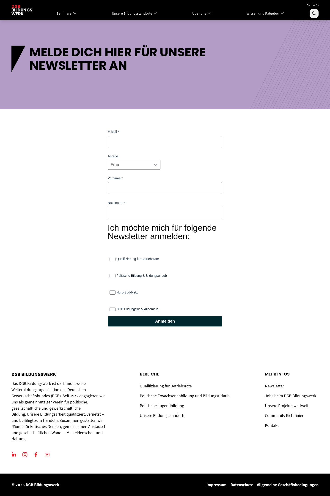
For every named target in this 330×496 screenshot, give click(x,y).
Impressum (216, 484)
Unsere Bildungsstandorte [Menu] (135, 13)
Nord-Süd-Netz (127, 292)
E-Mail (112, 132)
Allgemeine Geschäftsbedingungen (288, 484)
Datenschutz (242, 484)
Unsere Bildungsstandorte (162, 415)
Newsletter (274, 386)
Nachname (115, 203)
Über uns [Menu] (202, 13)
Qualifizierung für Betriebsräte (137, 259)
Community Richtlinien (284, 415)
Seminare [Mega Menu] (67, 13)
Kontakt (312, 4)
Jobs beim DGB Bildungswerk (290, 395)
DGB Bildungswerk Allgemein (137, 309)
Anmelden (165, 321)
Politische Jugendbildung (162, 405)
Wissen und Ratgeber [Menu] (266, 13)
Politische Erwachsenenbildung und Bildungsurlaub (185, 395)
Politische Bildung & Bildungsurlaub (141, 275)
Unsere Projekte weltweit (286, 405)
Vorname (114, 178)
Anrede (113, 156)
